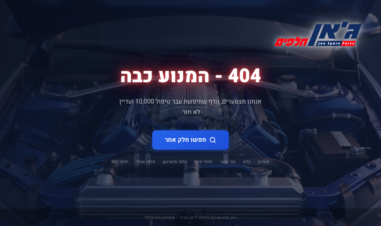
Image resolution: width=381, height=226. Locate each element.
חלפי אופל (145, 162)
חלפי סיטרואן (175, 162)
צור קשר (227, 162)
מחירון (263, 162)
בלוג (246, 162)
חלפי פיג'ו (203, 162)
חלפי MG (120, 162)
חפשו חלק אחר (190, 139)
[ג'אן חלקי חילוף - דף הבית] (315, 33)
